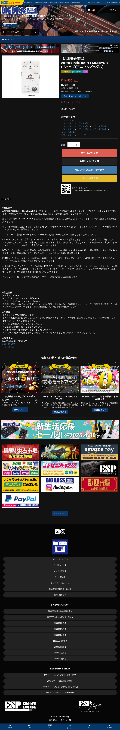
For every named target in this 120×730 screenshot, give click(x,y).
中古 (50, 727)
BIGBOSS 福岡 (59, 659)
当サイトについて (59, 559)
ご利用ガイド (77, 31)
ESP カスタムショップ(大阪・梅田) (60, 692)
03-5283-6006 (8, 344)
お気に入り (103, 31)
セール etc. (70, 726)
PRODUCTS (8, 40)
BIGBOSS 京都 (59, 647)
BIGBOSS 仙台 (59, 629)
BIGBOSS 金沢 (59, 635)
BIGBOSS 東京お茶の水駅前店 (59, 611)
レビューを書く (89, 178)
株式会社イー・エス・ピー (60, 720)
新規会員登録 (90, 31)
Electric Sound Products (60, 717)
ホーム (10, 727)
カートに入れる (89, 153)
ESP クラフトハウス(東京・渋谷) (60, 681)
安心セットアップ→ (9, 25)
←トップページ (60, 513)
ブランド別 (83, 123)
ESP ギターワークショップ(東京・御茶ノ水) (60, 687)
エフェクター (67, 120)
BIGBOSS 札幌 (59, 623)
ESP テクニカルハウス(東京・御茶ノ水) (60, 675)
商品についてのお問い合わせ (89, 169)
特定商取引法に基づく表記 (59, 589)
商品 (30, 727)
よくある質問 (59, 571)
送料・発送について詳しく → (75, 96)
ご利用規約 (59, 577)
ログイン (114, 31)
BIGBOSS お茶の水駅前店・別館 (59, 617)
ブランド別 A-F (99, 126)
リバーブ (82, 135)
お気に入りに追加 (89, 161)
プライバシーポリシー (59, 583)
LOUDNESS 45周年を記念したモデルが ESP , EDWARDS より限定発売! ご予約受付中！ (55, 2)
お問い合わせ (8, 347)
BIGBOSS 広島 (59, 653)
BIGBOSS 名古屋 (59, 641)
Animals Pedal (68, 132)
